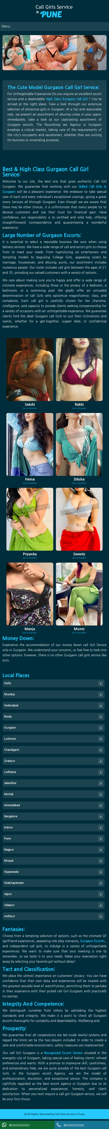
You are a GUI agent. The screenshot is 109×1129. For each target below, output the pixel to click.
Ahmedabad (12, 805)
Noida (8, 716)
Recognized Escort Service (64, 1053)
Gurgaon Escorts (93, 941)
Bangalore (10, 816)
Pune (7, 838)
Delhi (7, 683)
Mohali (8, 794)
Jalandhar (10, 783)
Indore (8, 827)
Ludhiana (10, 772)
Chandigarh (11, 749)
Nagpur (9, 849)
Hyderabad (11, 705)
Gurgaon (10, 727)
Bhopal (8, 860)
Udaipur (9, 905)
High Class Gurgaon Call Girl (67, 99)
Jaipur (8, 894)
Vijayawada (11, 871)
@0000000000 (16, 1124)
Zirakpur (9, 761)
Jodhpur (9, 916)
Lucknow (10, 738)
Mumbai (9, 694)
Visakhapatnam (14, 883)
